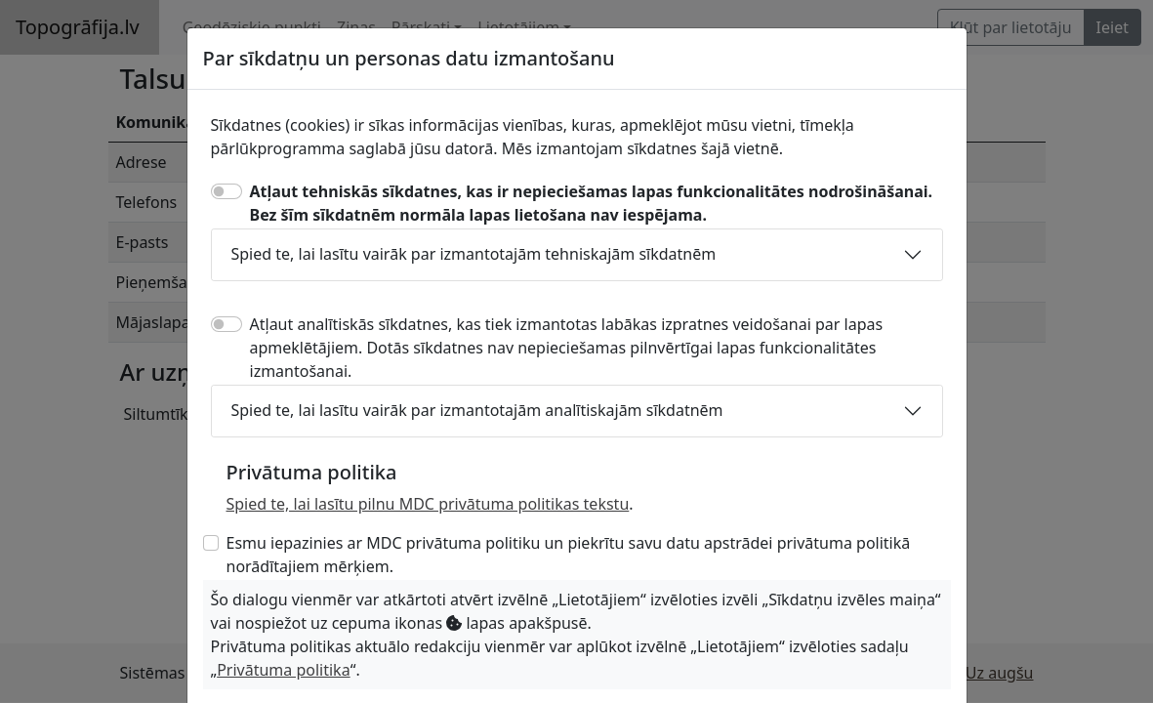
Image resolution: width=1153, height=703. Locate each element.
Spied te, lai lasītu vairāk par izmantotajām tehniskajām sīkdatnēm (474, 254)
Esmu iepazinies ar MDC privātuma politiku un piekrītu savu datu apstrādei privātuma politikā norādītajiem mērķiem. (568, 554)
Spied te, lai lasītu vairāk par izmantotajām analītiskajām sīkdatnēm (477, 410)
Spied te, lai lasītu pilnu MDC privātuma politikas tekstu (428, 504)
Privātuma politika (283, 670)
